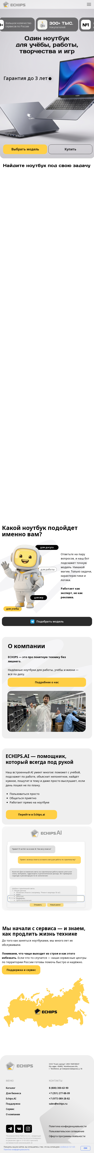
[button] (70, 149)
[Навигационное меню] (89, 4)
